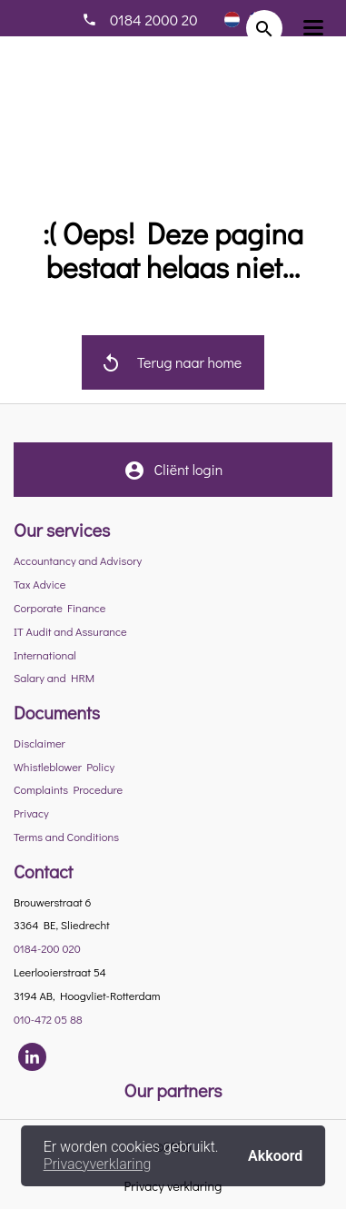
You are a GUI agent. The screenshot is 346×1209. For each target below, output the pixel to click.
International (45, 655)
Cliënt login (173, 477)
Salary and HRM (54, 677)
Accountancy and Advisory (78, 560)
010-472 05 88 (48, 1019)
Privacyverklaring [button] (98, 1164)
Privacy (31, 813)
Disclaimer (39, 743)
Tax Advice (39, 584)
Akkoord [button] (275, 1155)
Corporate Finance (59, 607)
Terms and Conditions (66, 836)
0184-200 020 (47, 948)
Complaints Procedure (68, 789)
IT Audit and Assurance (70, 631)
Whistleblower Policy (64, 766)
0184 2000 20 (153, 19)
